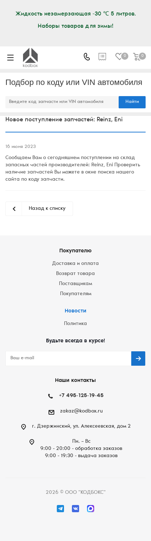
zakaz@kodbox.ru (81, 411)
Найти (132, 102)
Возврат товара (75, 273)
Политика (75, 323)
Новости (75, 311)
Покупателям (75, 294)
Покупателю (75, 251)
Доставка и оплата (75, 263)
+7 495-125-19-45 (81, 395)
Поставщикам (75, 284)
